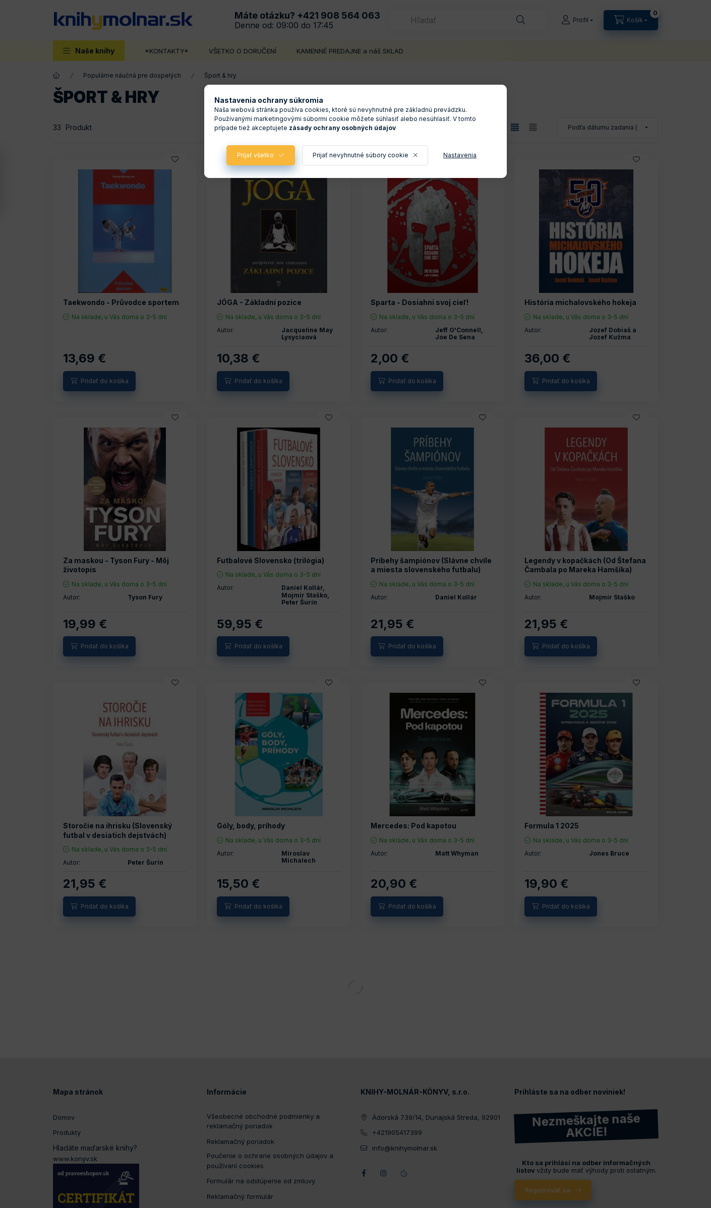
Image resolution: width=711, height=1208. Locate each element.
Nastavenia (460, 155)
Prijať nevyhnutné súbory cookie (360, 155)
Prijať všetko (255, 155)
